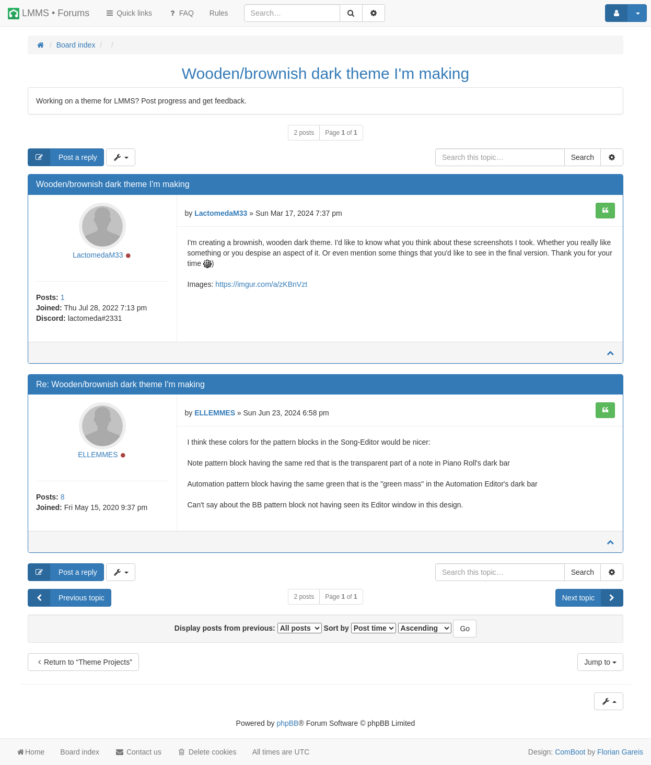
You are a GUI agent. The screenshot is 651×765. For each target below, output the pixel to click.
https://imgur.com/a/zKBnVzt (261, 284)
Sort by (360, 628)
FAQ (181, 13)
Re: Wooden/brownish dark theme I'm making (120, 384)
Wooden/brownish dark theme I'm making (325, 73)
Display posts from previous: (248, 628)
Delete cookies (207, 752)
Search (582, 157)
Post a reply (62, 157)
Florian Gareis (620, 752)
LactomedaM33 (98, 255)
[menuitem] (219, 13)
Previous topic (66, 597)
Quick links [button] (128, 13)
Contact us (138, 752)
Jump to (600, 662)
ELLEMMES (98, 454)
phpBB (287, 723)
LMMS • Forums (48, 13)
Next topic (592, 597)
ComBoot (570, 752)
